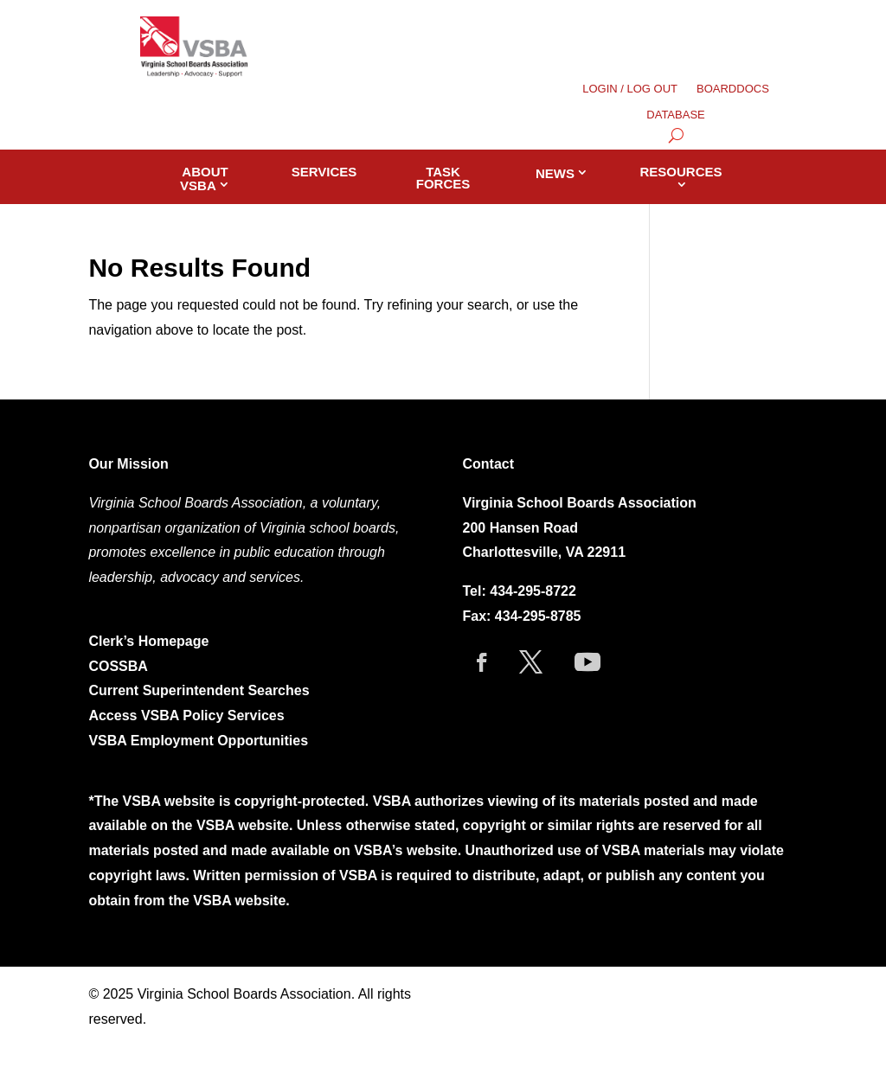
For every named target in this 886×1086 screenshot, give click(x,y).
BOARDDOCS (733, 89)
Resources (681, 171)
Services (324, 171)
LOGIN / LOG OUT (629, 89)
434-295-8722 (533, 591)
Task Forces (443, 177)
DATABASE (675, 115)
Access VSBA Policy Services (188, 715)
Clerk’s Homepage (148, 641)
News (555, 173)
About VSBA (204, 178)
